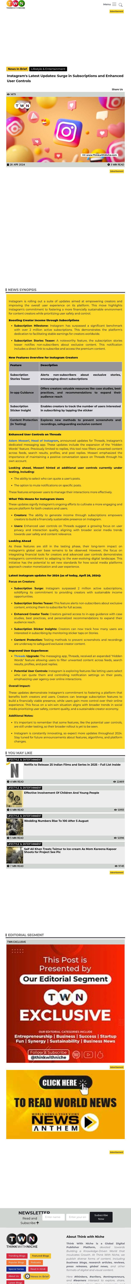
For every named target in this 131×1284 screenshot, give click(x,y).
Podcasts (36, 1262)
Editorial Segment (26, 935)
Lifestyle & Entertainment (48, 69)
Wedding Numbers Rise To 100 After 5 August (56, 821)
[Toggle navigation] (110, 4)
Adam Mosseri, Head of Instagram (33, 440)
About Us (14, 1276)
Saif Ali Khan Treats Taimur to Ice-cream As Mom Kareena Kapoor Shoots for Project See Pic (70, 851)
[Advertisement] (68, 37)
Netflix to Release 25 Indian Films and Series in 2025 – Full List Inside (72, 764)
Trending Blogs (17, 1256)
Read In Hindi (37, 1269)
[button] (121, 5)
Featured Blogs (40, 1256)
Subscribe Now (101, 1217)
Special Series (16, 1269)
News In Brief (17, 69)
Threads (20, 656)
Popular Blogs (16, 1262)
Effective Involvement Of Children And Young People (61, 792)
